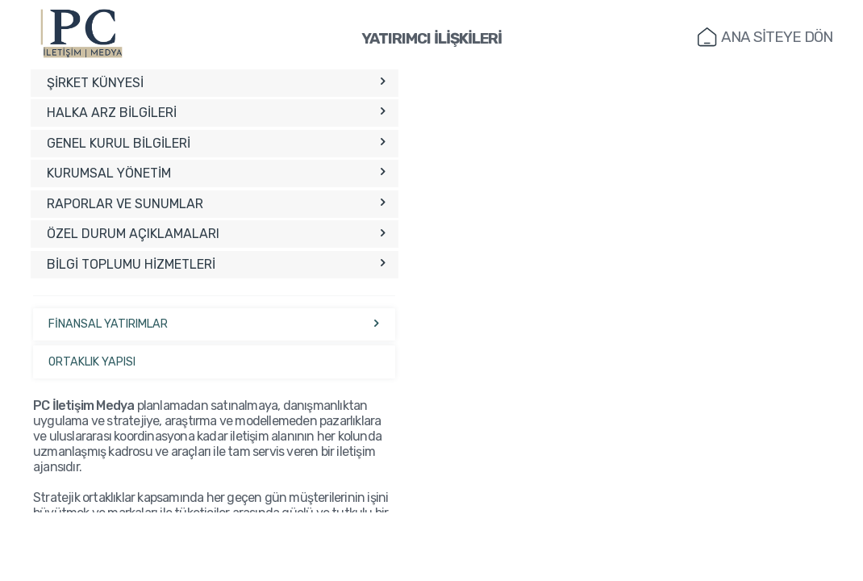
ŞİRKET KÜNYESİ (216, 82)
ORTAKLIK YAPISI (91, 362)
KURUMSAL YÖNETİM (216, 173)
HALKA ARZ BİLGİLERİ (216, 112)
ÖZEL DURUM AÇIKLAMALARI (216, 233)
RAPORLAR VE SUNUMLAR (216, 203)
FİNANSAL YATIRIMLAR (214, 324)
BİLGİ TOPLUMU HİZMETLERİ (216, 264)
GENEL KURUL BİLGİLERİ (216, 143)
